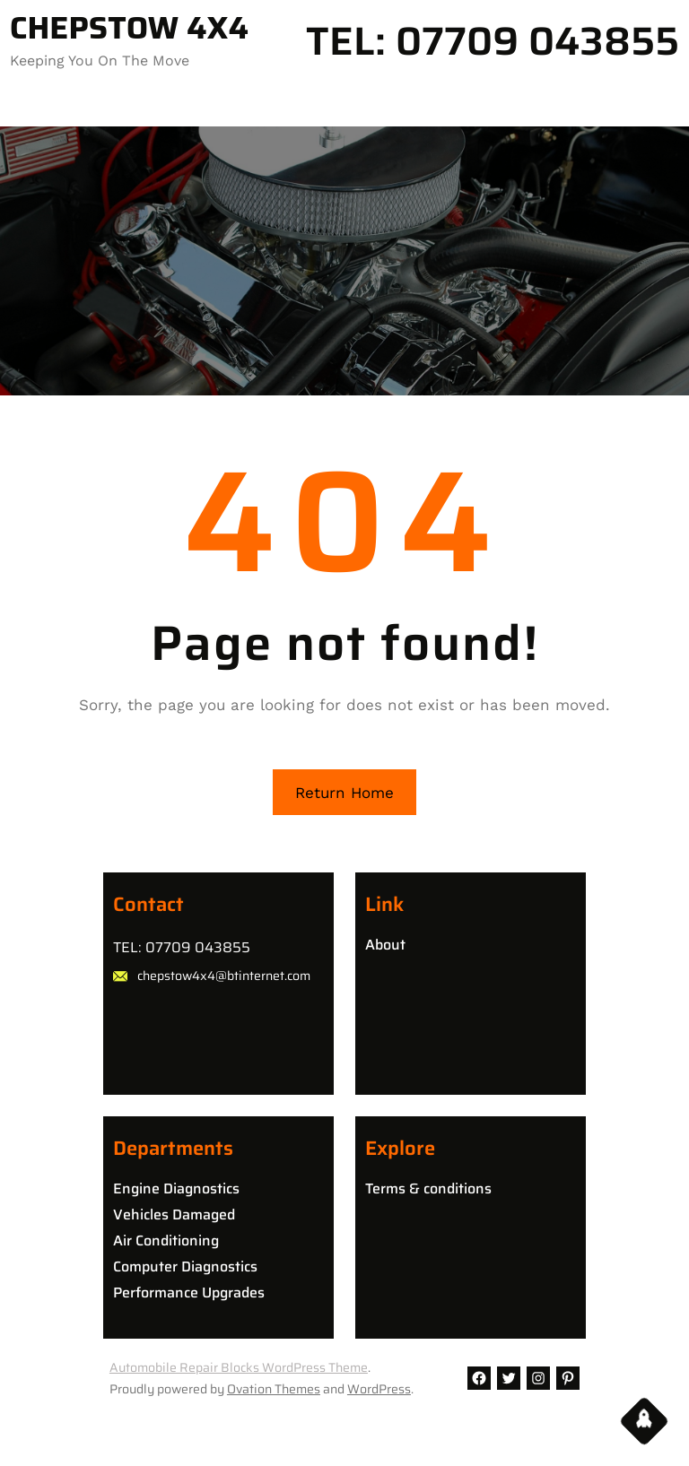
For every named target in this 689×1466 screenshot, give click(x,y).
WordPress (379, 1389)
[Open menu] (21, 105)
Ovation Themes (273, 1389)
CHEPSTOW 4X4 (129, 28)
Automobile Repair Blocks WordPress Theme (238, 1367)
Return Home (344, 793)
